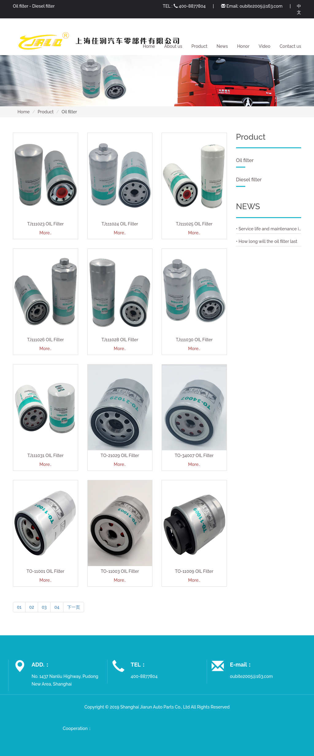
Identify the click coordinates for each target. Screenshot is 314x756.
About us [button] (173, 46)
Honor (243, 46)
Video (264, 46)
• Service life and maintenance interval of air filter (268, 228)
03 (44, 607)
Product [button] (199, 46)
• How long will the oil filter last (266, 241)
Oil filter (20, 6)
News (222, 46)
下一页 (73, 607)
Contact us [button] (290, 46)
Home (149, 46)
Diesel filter (43, 6)
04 (56, 607)
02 (31, 607)
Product (46, 111)
